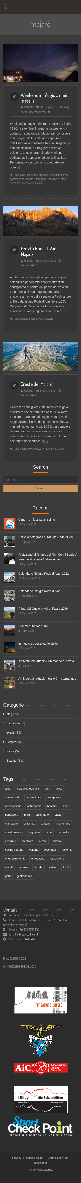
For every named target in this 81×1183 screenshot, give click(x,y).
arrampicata (33, 797)
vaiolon (48, 318)
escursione (57, 858)
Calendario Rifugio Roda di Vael (39, 591)
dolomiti (43, 174)
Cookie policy (34, 1157)
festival (52, 867)
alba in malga (53, 788)
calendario (42, 814)
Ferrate (25, 265)
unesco (26, 183)
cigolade (34, 832)
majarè (29, 179)
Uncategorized (37, 112)
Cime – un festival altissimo (36, 519)
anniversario (13, 797)
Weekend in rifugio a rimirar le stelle (46, 98)
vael (40, 318)
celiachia (29, 823)
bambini (52, 806)
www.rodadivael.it (26, 939)
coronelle (63, 832)
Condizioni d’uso (58, 1157)
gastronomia (17, 179)
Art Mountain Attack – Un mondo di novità (46, 661)
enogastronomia (59, 174)
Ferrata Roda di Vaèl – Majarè (40, 251)
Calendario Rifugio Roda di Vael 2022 (43, 573)
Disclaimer (40, 1162)
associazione (13, 806)
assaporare (54, 797)
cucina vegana (14, 849)
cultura (33, 849)
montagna (40, 179)
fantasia (24, 867)
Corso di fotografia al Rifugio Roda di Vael (46, 537)
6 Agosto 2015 (48, 260)
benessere (11, 814)
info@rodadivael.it (27, 934)
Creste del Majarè (36, 384)
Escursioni (13, 723)
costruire (10, 841)
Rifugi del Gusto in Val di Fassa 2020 (43, 608)
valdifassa (37, 183)
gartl (8, 876)
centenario (63, 823)
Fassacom (47, 1169)
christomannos (14, 832)
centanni (45, 823)
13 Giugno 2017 (49, 107)
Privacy (16, 1157)
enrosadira (37, 858)
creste (36, 448)
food (65, 867)
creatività (27, 841)
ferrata (24, 318)
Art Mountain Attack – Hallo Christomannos (47, 678)
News (10, 751)
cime (49, 832)
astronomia (34, 806)
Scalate (11, 760)
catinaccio (32, 174)
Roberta (28, 107)
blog (66, 107)
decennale (50, 849)
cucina (57, 841)
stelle (64, 179)
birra (27, 814)
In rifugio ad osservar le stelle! (38, 643)
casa (57, 814)
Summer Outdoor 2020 (33, 626)
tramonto (15, 183)
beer (66, 806)
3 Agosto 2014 (48, 390)
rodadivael (54, 179)
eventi (24, 112)
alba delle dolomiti (27, 788)
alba (22, 174)
